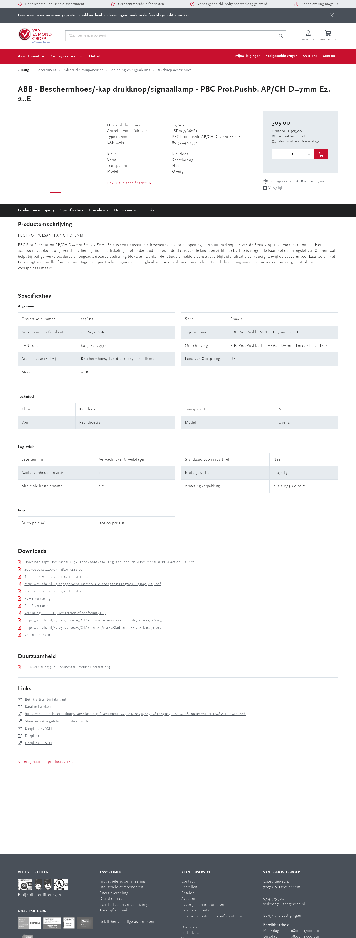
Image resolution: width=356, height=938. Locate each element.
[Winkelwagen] (328, 36)
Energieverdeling (114, 893)
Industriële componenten (121, 887)
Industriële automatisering (122, 881)
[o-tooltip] (293, 154)
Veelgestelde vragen (282, 56)
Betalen (188, 893)
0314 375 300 (273, 899)
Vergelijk (275, 188)
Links (150, 210)
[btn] (332, 15)
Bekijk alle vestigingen (282, 916)
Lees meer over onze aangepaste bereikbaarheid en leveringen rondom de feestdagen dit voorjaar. (104, 15)
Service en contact (197, 910)
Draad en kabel (113, 899)
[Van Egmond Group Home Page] (35, 35)
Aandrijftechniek (114, 910)
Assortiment (29, 56)
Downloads (99, 210)
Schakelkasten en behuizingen (125, 905)
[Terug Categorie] (24, 70)
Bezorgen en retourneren (202, 905)
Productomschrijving (36, 210)
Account (188, 899)
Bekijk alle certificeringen (39, 895)
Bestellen (189, 887)
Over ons (310, 56)
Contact (329, 56)
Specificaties (71, 210)
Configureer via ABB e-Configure (293, 181)
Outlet (94, 56)
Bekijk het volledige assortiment (127, 922)
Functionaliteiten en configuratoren (211, 916)
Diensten (189, 927)
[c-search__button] (280, 35)
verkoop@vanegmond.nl (284, 904)
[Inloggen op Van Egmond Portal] (308, 36)
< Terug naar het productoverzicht (47, 762)
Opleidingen (192, 933)
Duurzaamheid (127, 210)
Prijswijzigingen (247, 56)
